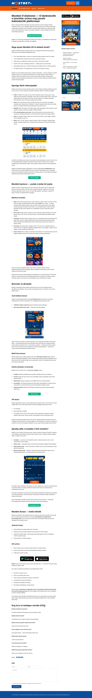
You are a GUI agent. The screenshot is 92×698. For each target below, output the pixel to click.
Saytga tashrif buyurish (34, 35)
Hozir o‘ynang (34, 177)
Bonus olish (34, 393)
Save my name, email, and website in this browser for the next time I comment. (27, 682)
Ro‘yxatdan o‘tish (34, 504)
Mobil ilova (41, 8)
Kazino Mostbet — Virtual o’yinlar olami (70, 62)
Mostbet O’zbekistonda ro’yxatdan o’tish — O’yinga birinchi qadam (70, 66)
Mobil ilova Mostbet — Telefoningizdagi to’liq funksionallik (70, 58)
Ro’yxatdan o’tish (24, 8)
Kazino (34, 8)
